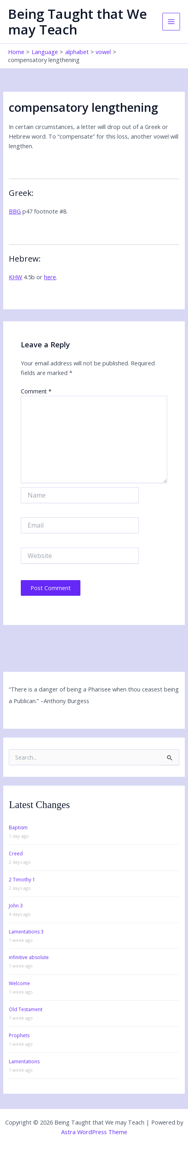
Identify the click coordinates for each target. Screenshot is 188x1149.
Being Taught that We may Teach (77, 21)
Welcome (19, 983)
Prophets (19, 1035)
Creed (16, 853)
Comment (36, 391)
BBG (15, 211)
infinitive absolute (29, 957)
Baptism (18, 827)
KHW (15, 277)
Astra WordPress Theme (94, 1132)
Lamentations (24, 1061)
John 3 (16, 905)
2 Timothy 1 (22, 879)
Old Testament (25, 1009)
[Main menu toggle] (171, 21)
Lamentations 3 (26, 931)
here (50, 277)
